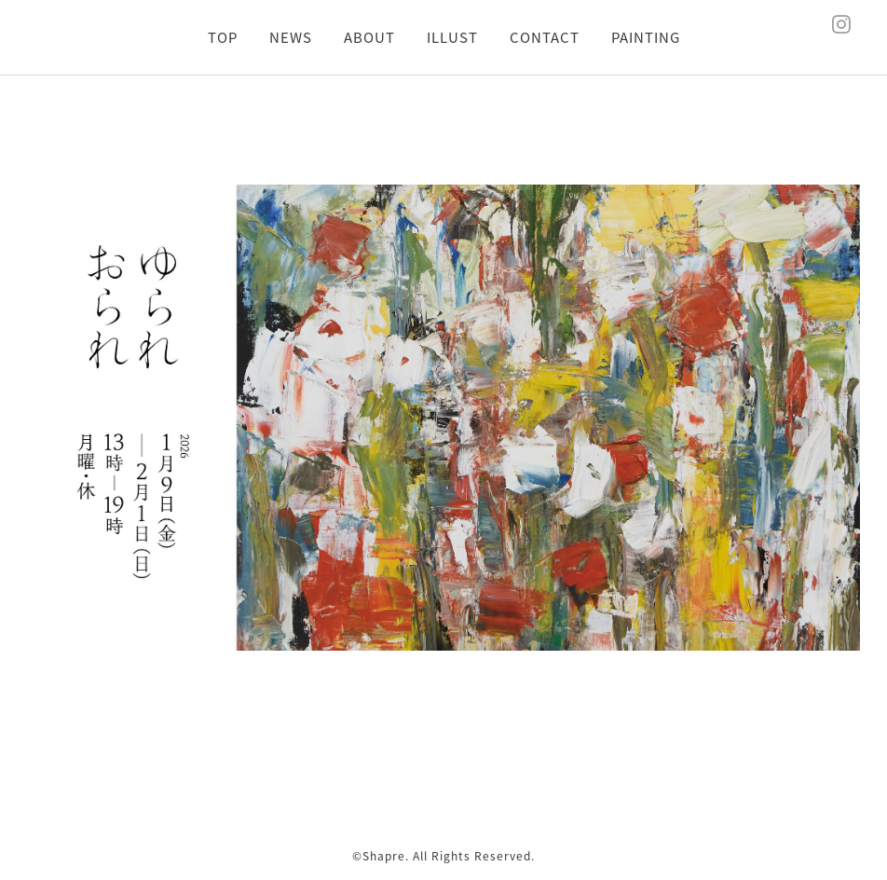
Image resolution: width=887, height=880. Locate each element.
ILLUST (452, 37)
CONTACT (545, 37)
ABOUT (369, 37)
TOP (223, 37)
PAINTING (645, 37)
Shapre (383, 855)
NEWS (290, 37)
